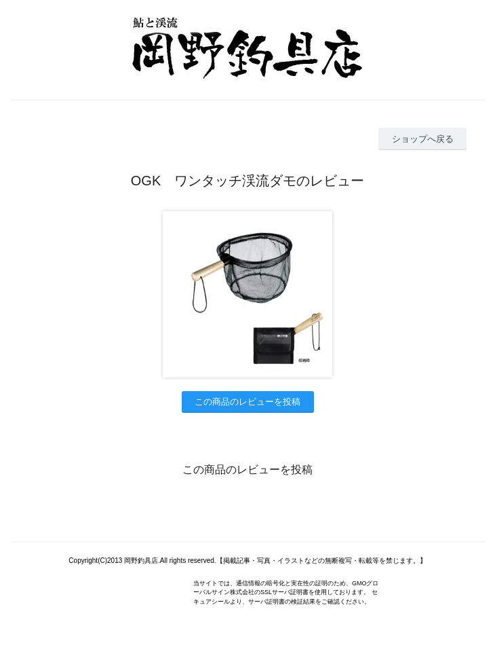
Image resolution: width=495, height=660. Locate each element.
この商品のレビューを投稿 (247, 402)
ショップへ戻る (423, 139)
